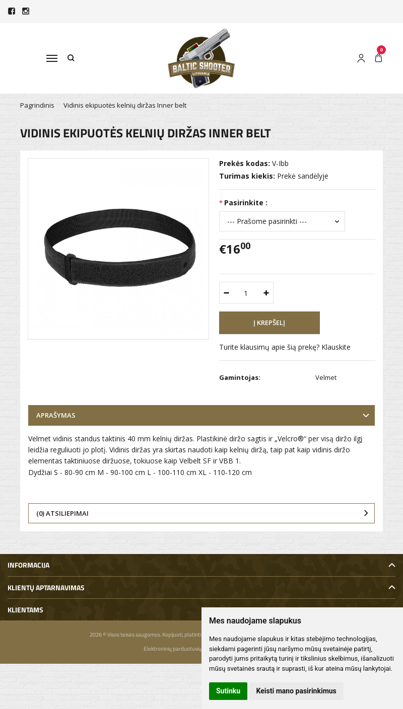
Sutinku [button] (228, 691)
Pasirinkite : (245, 202)
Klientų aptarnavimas (46, 587)
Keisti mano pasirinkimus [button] (296, 691)
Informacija (28, 565)
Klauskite (336, 347)
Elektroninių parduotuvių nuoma (181, 649)
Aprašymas (56, 415)
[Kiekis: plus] (266, 293)
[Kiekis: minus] (226, 293)
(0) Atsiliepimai (62, 513)
